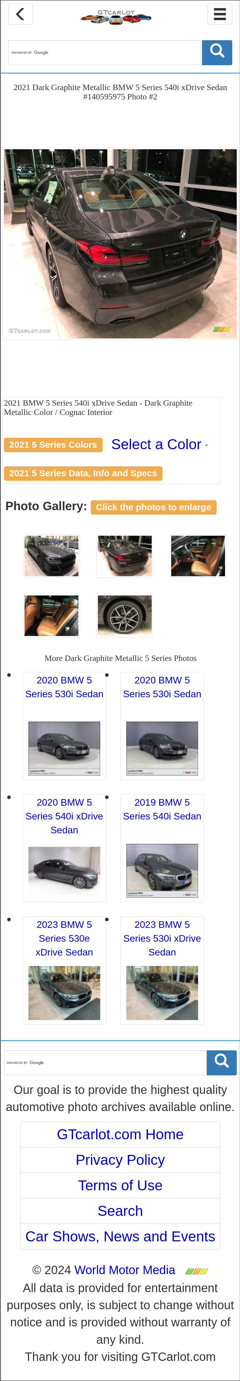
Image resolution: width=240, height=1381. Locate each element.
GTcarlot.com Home (120, 1134)
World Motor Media (125, 1270)
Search (120, 1211)
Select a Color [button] (159, 444)
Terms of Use (120, 1185)
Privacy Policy (120, 1160)
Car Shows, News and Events (120, 1236)
